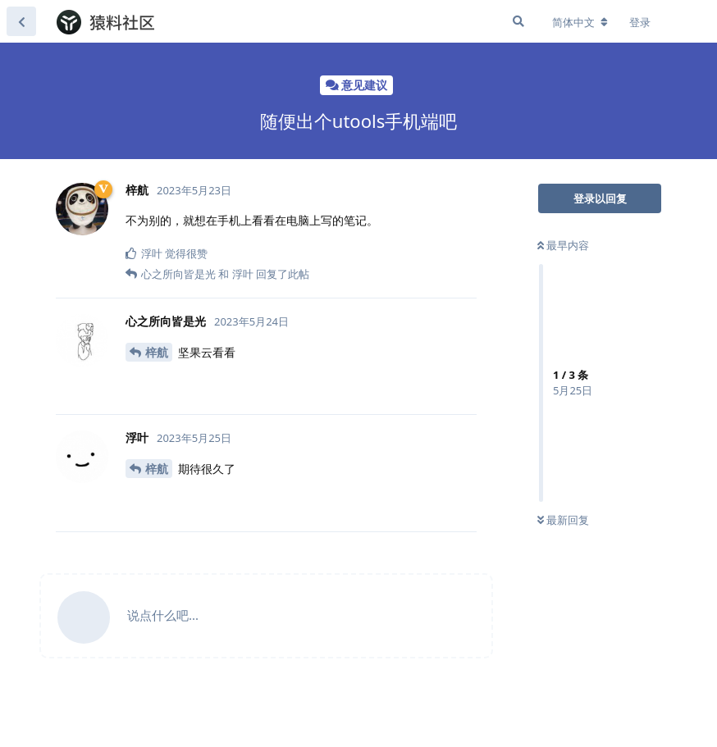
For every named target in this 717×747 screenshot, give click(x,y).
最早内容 (563, 245)
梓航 (156, 352)
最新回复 (563, 519)
